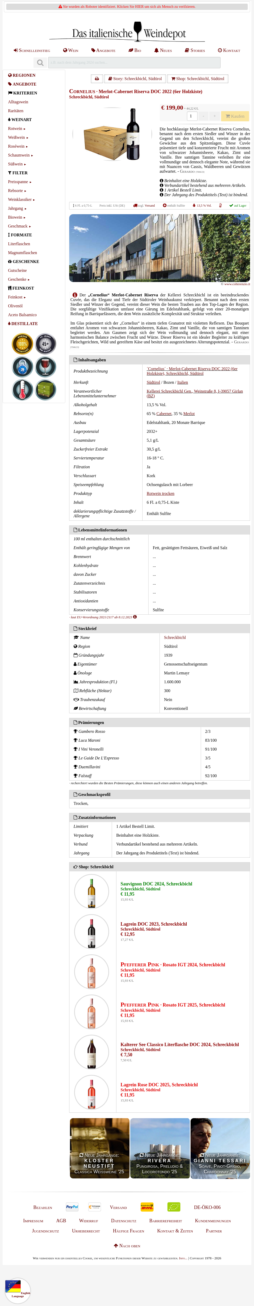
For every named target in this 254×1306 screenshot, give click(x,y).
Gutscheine (17, 270)
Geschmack (18, 226)
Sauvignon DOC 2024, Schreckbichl (156, 883)
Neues (163, 50)
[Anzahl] (192, 116)
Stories (195, 50)
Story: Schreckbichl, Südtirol (135, 78)
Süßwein (15, 164)
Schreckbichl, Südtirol (89, 97)
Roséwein (16, 146)
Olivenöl (15, 306)
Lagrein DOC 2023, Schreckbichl (154, 924)
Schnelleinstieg (32, 50)
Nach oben (127, 1245)
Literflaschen (19, 244)
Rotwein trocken (160, 493)
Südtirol (153, 382)
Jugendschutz (45, 1230)
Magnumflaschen (22, 252)
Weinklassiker (20, 199)
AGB (61, 1220)
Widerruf (88, 1220)
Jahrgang (15, 208)
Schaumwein (19, 155)
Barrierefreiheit (165, 1220)
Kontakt (229, 50)
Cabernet (164, 413)
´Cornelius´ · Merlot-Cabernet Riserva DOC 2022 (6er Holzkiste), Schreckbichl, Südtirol (192, 371)
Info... (183, 1258)
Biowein (15, 217)
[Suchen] (40, 62)
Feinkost (15, 297)
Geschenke (17, 279)
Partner (214, 1230)
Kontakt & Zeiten (175, 1230)
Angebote (103, 50)
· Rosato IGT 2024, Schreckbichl (173, 964)
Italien (182, 382)
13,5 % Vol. (204, 205)
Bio (134, 50)
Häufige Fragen (128, 1230)
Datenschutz (123, 1220)
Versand (150, 205)
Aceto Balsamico (22, 315)
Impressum (33, 1220)
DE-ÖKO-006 (207, 1207)
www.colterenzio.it (237, 284)
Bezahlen (42, 1207)
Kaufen (235, 116)
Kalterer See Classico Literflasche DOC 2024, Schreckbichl (180, 1044)
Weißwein (16, 137)
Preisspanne (18, 181)
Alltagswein (18, 102)
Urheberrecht (86, 1230)
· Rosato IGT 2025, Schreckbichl (173, 1005)
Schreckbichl (175, 637)
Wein (70, 50)
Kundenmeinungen (213, 1220)
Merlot (189, 413)
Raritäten (15, 111)
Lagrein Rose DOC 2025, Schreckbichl (159, 1084)
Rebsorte (15, 190)
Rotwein (15, 128)
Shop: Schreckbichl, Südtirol (197, 78)
